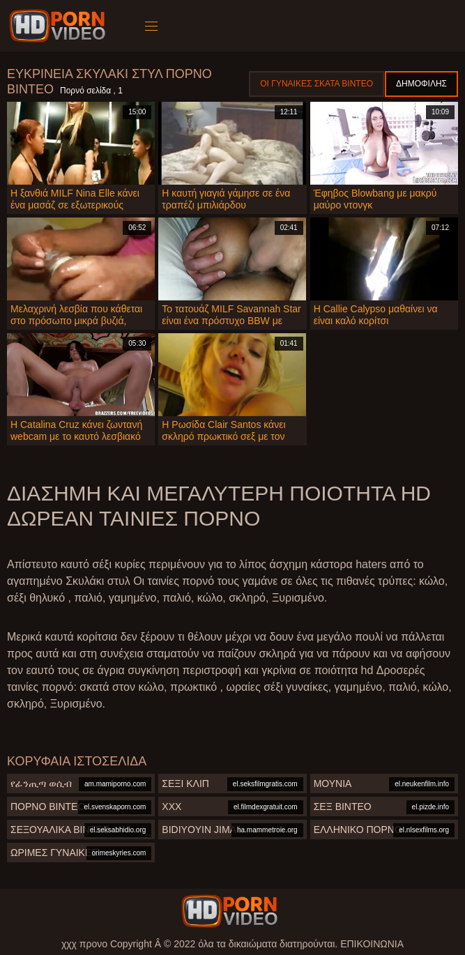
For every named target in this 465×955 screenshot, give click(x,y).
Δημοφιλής (421, 84)
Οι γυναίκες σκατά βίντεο (316, 84)
